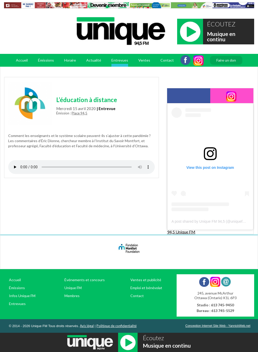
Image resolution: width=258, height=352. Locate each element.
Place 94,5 (79, 113)
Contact (167, 60)
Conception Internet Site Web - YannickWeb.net (217, 325)
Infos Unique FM (22, 296)
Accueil (22, 60)
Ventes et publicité (145, 280)
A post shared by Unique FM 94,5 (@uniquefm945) (212, 221)
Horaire (70, 60)
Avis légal (87, 326)
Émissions (46, 60)
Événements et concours (84, 280)
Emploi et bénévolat (146, 288)
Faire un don (226, 60)
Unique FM (73, 288)
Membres (72, 296)
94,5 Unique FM (181, 231)
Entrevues (119, 60)
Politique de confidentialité (117, 326)
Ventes (144, 60)
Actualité (93, 60)
